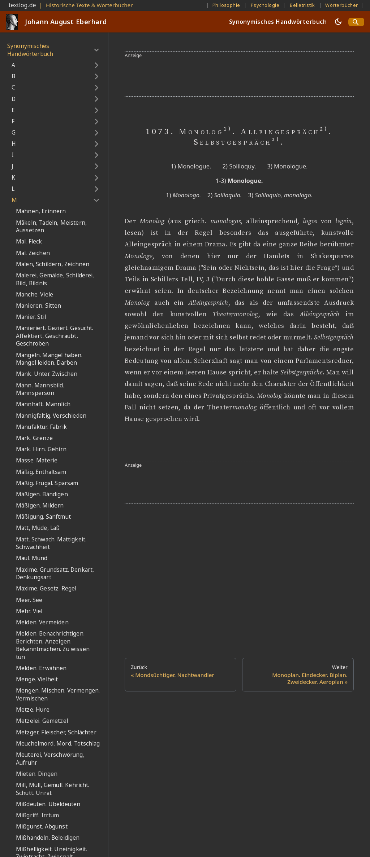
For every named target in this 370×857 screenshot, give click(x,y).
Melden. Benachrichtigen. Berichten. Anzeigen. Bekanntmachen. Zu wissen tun (53, 645)
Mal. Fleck (29, 241)
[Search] (356, 22)
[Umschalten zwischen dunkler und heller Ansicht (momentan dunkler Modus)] (338, 21)
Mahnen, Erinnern (41, 211)
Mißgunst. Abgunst (42, 826)
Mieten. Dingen (36, 774)
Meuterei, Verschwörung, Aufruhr (50, 758)
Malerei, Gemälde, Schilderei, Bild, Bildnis (55, 279)
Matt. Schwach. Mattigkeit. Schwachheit (51, 543)
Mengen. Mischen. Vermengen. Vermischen (58, 694)
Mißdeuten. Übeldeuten (48, 804)
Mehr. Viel (29, 611)
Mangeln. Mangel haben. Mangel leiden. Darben (49, 359)
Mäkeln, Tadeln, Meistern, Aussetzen (51, 226)
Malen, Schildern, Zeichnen (52, 264)
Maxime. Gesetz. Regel (46, 588)
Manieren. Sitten (38, 305)
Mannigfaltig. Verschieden (51, 415)
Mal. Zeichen (33, 253)
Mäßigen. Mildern (40, 505)
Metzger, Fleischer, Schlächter (56, 732)
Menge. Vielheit (37, 679)
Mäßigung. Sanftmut (43, 516)
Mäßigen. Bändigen (42, 494)
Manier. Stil (31, 317)
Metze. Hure (33, 709)
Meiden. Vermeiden (42, 622)
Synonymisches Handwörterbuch (278, 22)
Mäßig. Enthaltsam (41, 472)
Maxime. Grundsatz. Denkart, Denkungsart (55, 573)
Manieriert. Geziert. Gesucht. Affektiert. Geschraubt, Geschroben (55, 335)
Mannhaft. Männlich (43, 404)
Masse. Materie (36, 460)
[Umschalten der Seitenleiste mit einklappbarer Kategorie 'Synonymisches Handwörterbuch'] (96, 50)
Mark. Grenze (34, 438)
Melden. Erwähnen (41, 668)
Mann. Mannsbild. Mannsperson (40, 389)
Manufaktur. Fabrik (41, 427)
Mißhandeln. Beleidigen (48, 837)
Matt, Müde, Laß (38, 528)
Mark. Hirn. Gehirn (41, 449)
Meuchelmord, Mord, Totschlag (58, 743)
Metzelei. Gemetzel (42, 721)
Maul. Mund (32, 558)
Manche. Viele (34, 294)
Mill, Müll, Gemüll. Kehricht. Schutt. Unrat (53, 789)
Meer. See (29, 600)
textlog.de (22, 5)
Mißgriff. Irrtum (37, 815)
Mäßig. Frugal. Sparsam (47, 483)
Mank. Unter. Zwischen (46, 374)
